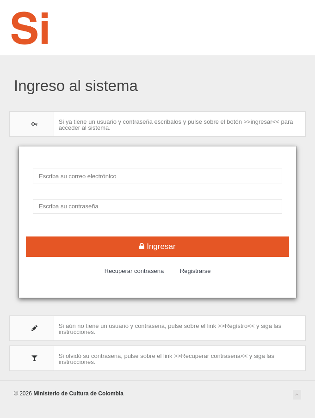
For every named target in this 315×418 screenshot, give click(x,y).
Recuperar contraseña (134, 270)
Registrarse (195, 270)
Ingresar (157, 246)
